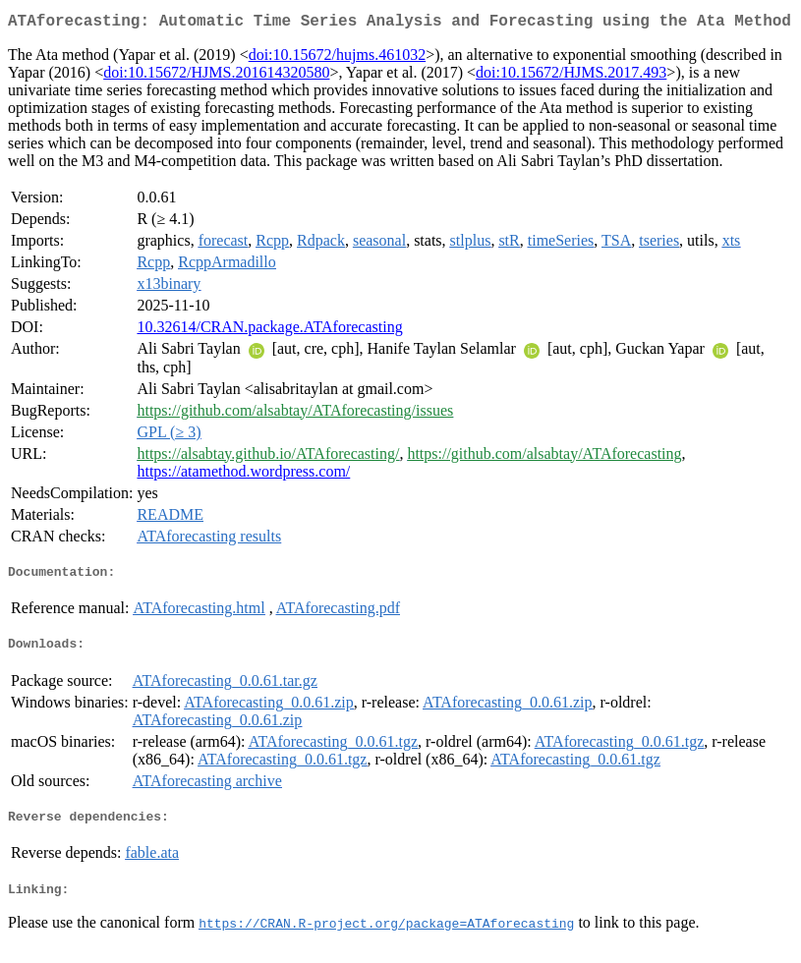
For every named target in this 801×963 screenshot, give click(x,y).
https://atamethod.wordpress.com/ (243, 475)
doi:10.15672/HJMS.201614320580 (216, 76)
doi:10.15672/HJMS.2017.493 (571, 76)
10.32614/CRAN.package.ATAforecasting (269, 330)
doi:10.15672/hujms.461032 (337, 58)
